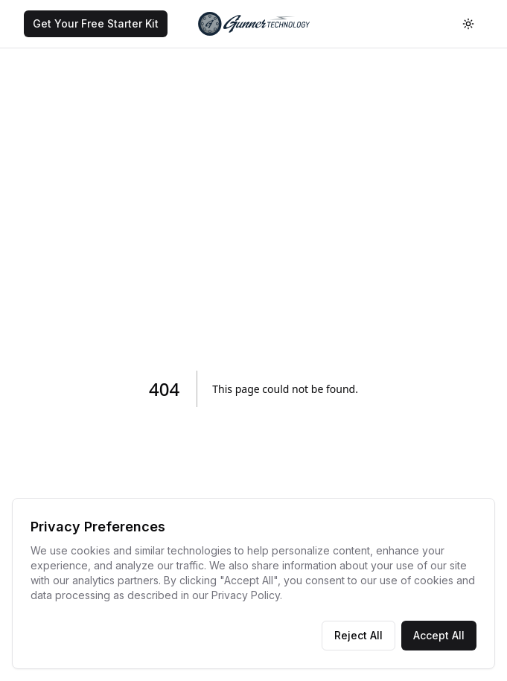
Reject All (358, 635)
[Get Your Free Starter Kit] (96, 23)
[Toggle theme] (468, 24)
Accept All (439, 635)
